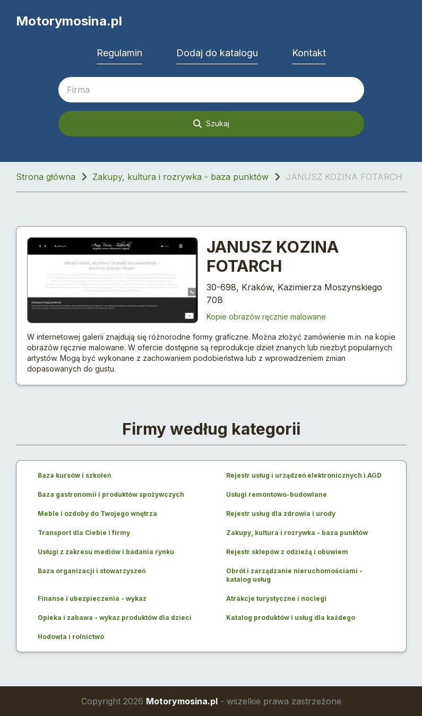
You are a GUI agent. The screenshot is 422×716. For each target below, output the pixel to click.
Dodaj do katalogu (217, 52)
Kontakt (309, 52)
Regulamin (119, 52)
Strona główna (45, 176)
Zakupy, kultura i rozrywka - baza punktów (180, 176)
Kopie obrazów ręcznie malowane (266, 316)
